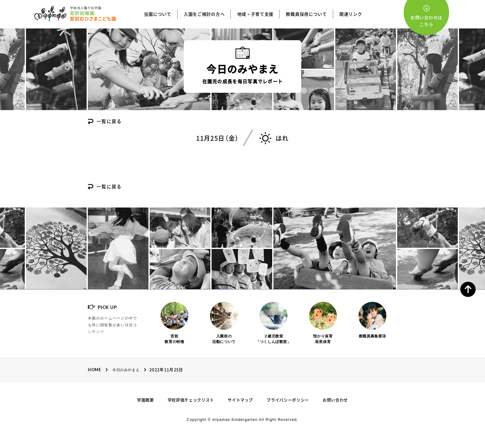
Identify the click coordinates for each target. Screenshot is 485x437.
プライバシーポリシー (288, 400)
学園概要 (145, 400)
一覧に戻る (109, 121)
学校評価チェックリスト (191, 400)
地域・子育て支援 (255, 14)
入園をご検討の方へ (204, 14)
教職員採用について (306, 14)
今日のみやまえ (125, 370)
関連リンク (350, 14)
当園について (157, 14)
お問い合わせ (335, 400)
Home (94, 369)
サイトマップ (240, 400)
